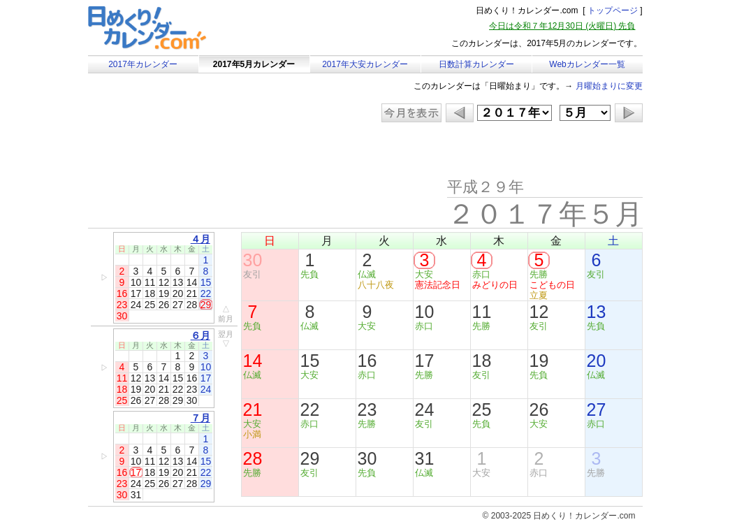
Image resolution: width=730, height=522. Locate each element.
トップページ (612, 10)
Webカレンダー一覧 (587, 64)
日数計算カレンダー (476, 64)
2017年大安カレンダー (365, 64)
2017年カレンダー (142, 64)
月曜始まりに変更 (609, 86)
